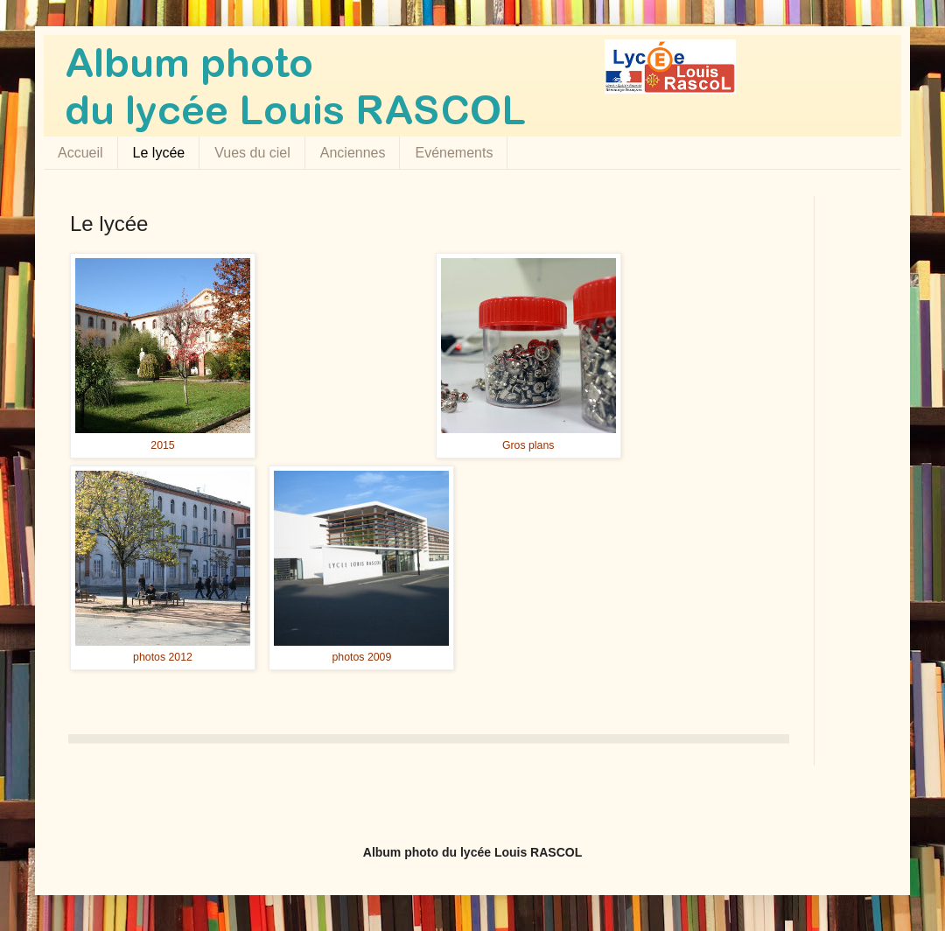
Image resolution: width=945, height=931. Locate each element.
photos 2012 (162, 657)
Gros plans (528, 445)
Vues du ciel (252, 152)
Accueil (80, 152)
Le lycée (159, 152)
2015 (162, 445)
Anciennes (353, 152)
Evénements (454, 152)
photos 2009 (362, 657)
